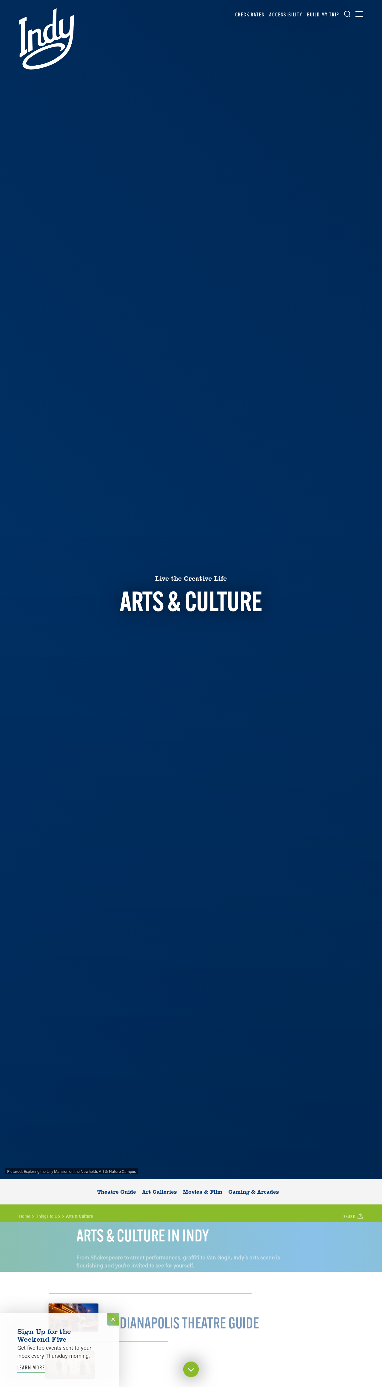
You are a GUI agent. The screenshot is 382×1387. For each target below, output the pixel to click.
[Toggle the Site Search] (347, 14)
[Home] (46, 38)
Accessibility (285, 14)
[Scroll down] (191, 1370)
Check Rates (250, 14)
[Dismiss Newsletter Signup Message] (113, 1319)
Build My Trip (323, 14)
